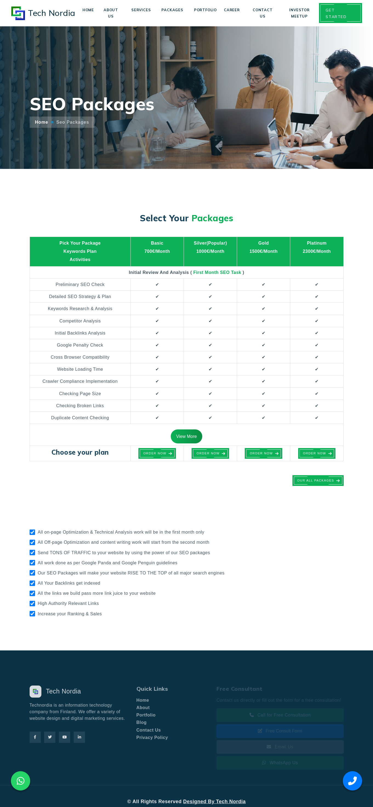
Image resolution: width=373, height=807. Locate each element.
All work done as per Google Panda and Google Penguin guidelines (108, 562)
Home (88, 10)
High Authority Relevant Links (68, 603)
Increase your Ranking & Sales (70, 613)
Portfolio (205, 10)
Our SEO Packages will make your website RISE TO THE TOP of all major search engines (131, 573)
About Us (111, 13)
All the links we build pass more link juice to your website (97, 593)
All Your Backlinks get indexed (69, 583)
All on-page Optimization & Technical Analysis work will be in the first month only (121, 532)
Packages (172, 10)
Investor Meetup (299, 13)
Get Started (336, 13)
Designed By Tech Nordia (214, 801)
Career (232, 10)
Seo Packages (72, 122)
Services (141, 10)
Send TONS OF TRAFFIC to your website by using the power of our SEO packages (124, 552)
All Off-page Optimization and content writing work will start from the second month (123, 542)
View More (186, 436)
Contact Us (263, 13)
